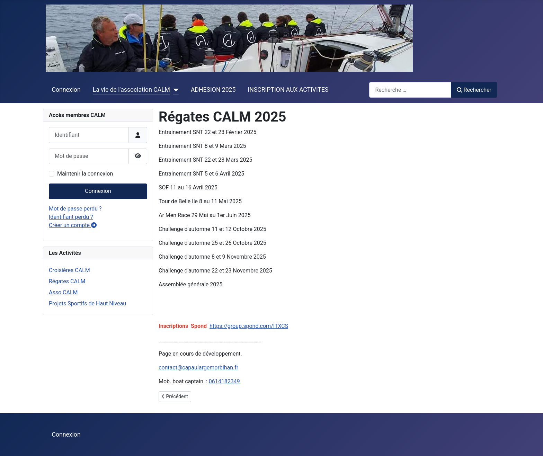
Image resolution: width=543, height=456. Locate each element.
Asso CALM (63, 292)
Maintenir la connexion (85, 173)
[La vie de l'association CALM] (174, 89)
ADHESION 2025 (213, 89)
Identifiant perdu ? (71, 217)
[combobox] (410, 90)
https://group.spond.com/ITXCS (249, 326)
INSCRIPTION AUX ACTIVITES (288, 89)
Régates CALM (67, 281)
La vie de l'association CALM (131, 89)
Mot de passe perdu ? (75, 208)
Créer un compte (73, 225)
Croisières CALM (69, 270)
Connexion (66, 89)
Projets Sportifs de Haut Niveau (87, 303)
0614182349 (224, 381)
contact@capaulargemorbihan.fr (198, 367)
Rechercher (474, 90)
